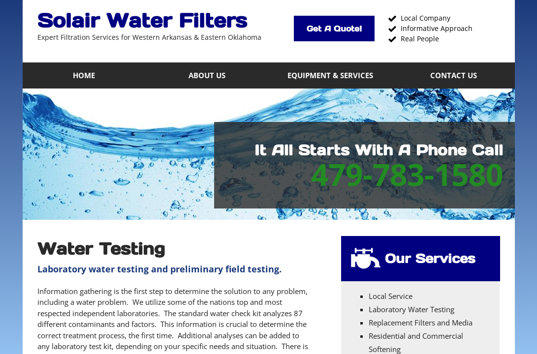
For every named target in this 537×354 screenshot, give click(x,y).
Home (84, 75)
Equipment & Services (330, 75)
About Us (207, 75)
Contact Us (453, 75)
